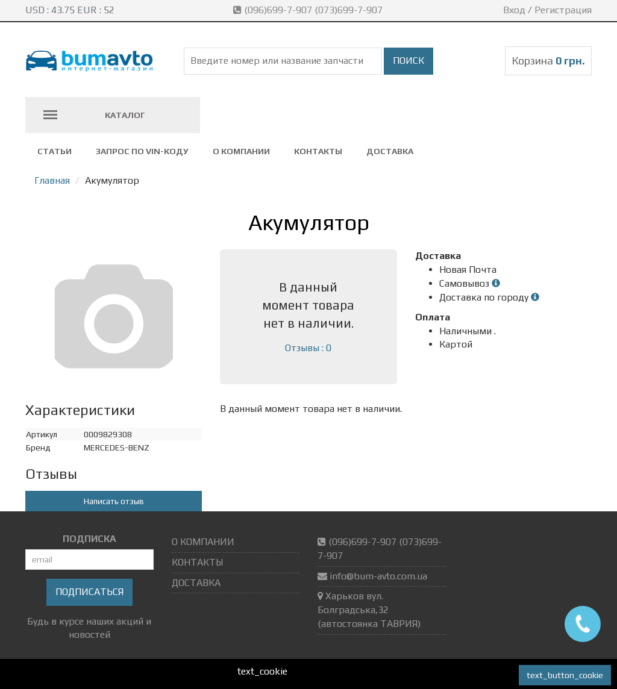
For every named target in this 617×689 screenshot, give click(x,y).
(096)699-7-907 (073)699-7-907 (309, 10)
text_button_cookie (565, 675)
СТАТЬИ (54, 151)
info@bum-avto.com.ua (378, 576)
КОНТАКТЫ (318, 151)
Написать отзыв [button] (114, 501)
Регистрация (563, 10)
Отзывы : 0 (308, 348)
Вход (514, 10)
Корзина (548, 60)
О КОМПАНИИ (241, 151)
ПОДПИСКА (89, 538)
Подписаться (89, 591)
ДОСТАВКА (389, 151)
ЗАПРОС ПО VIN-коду (142, 151)
